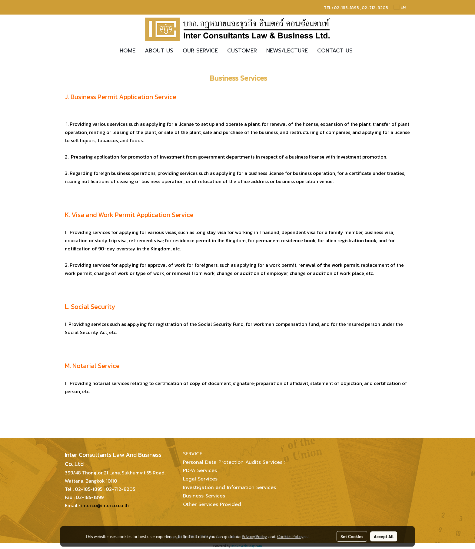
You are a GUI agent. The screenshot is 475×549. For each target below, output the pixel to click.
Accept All (384, 536)
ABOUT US (159, 50)
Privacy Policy (254, 536)
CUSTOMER (242, 50)
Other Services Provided (212, 504)
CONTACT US (335, 50)
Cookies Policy (290, 536)
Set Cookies (351, 536)
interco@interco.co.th (105, 505)
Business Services (204, 496)
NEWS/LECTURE (287, 50)
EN (400, 7)
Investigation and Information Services (229, 487)
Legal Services (200, 479)
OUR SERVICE (200, 50)
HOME (127, 50)
